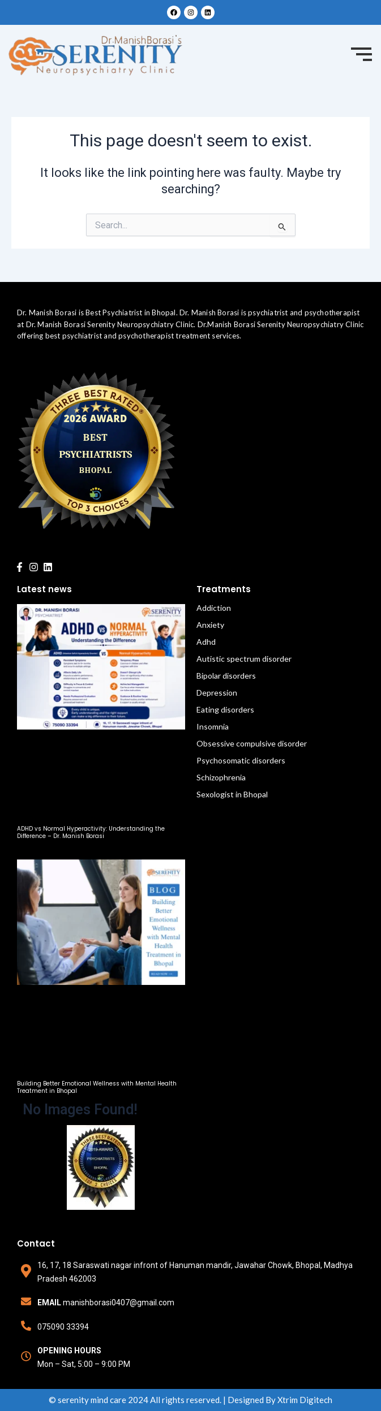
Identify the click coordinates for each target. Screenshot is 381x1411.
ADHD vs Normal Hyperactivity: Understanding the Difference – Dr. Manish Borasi (91, 832)
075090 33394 (63, 1326)
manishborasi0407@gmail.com (118, 1302)
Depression (216, 692)
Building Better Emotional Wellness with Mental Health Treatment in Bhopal (97, 1087)
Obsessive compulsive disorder (251, 743)
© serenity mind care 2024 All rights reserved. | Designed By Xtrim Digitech (190, 1400)
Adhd (206, 641)
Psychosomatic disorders (240, 760)
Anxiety (210, 624)
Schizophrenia (221, 777)
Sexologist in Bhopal (232, 794)
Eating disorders (225, 709)
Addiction (213, 608)
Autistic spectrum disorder (244, 658)
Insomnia (212, 726)
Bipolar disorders (226, 675)
